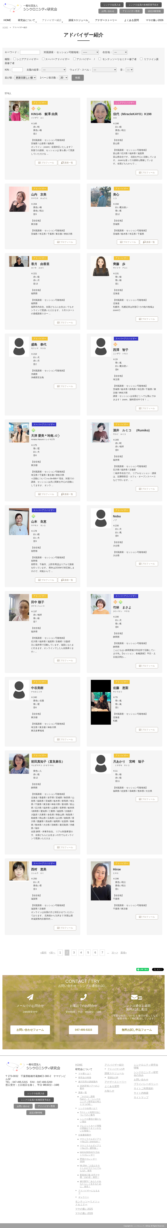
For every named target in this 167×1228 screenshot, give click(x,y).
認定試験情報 (154, 11)
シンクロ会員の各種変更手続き (144, 5)
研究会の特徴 (84, 1077)
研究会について (27, 21)
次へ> (115, 952)
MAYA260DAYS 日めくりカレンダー (90, 1153)
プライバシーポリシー (146, 1084)
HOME (7, 20)
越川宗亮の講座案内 (88, 1081)
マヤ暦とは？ (84, 1073)
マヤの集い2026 (154, 20)
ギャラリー (83, 1197)
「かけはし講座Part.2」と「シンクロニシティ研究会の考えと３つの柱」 (90, 1100)
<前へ (52, 952)
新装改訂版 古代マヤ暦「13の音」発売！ (90, 1176)
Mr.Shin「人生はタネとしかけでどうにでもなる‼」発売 (90, 1168)
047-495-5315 (83, 1029)
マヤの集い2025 (84, 1209)
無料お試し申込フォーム (137, 1029)
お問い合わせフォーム (30, 1029)
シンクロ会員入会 (112, 5)
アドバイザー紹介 (52, 21)
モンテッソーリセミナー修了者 (117, 59)
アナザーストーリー (106, 20)
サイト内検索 (141, 1093)
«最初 (43, 952)
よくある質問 (131, 20)
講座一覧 (67, 162)
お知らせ (109, 1091)
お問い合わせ (107, 11)
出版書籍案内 (84, 1135)
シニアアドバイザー (26, 59)
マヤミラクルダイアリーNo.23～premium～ (90, 1140)
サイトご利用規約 (143, 1088)
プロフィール (46, 162)
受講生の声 (113, 1077)
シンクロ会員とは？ (88, 1108)
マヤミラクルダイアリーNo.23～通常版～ (90, 1146)
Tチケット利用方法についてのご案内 (90, 1113)
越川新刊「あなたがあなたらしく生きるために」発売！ (90, 1184)
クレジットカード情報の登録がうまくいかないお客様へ (90, 1128)
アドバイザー (82, 59)
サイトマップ (141, 1097)
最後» (124, 952)
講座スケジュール (79, 21)
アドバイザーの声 (116, 1069)
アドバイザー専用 (131, 11)
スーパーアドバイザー (56, 59)
